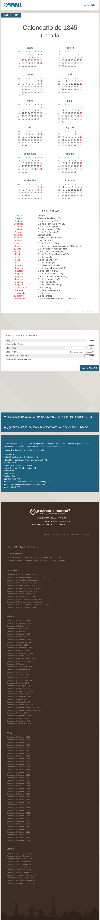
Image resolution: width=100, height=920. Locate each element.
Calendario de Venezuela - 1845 (19, 724)
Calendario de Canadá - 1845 (18, 634)
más (47, 521)
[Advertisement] (50, 391)
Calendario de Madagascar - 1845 (20, 680)
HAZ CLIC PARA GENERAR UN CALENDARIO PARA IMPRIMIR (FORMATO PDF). (50, 417)
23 (41, 89)
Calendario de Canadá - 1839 (18, 772)
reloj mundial (58, 518)
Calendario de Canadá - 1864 (18, 840)
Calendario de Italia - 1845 (17, 678)
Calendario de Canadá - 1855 (18, 816)
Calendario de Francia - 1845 (18, 664)
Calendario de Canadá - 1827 (18, 740)
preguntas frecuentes (63, 521)
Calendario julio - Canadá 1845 (19, 870)
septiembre (30, 153)
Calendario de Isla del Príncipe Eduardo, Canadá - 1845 (29, 580)
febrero (70, 47)
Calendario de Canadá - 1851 (18, 805)
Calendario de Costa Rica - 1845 (19, 642)
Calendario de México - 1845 (18, 683)
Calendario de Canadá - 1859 (18, 827)
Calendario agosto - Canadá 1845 (20, 872)
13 (63, 166)
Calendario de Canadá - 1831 (18, 751)
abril (70, 74)
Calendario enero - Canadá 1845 (19, 853)
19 (23, 116)
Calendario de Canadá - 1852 (18, 808)
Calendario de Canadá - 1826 (18, 737)
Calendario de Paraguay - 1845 (19, 697)
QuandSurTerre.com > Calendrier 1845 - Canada (45, 560)
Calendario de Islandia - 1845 (18, 675)
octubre (70, 153)
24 (23, 92)
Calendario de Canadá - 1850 (18, 802)
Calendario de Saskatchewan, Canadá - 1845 (24, 599)
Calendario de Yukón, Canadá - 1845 (21, 607)
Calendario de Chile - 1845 (17, 637)
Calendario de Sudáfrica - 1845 (19, 716)
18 (63, 142)
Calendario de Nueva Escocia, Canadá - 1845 (25, 586)
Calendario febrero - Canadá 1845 (20, 856)
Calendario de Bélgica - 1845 (18, 626)
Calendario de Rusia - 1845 (17, 713)
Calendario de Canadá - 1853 (18, 810)
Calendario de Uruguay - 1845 (18, 721)
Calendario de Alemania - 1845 (19, 620)
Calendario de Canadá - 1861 (18, 832)
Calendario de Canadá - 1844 (18, 786)
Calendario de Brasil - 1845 (17, 631)
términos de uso (40, 525)
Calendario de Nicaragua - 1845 (19, 686)
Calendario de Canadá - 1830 (18, 748)
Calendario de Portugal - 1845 (18, 702)
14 (23, 140)
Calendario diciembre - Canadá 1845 (21, 883)
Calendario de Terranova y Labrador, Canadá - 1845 (27, 602)
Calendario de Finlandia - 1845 (19, 661)
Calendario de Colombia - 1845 (19, 640)
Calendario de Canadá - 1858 (18, 824)
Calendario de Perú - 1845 (17, 699)
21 (75, 63)
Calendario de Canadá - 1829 (18, 745)
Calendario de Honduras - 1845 (19, 669)
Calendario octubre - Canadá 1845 (20, 878)
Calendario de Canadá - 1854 (18, 813)
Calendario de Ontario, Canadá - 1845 (22, 594)
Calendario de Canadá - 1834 (18, 759)
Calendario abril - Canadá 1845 (19, 861)
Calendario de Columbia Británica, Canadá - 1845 (26, 577)
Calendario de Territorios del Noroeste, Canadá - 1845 (28, 605)
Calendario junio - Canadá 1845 (19, 867)
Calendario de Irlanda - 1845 (18, 672)
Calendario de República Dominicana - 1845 (24, 710)
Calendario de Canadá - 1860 (18, 829)
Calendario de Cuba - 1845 (17, 645)
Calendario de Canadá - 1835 (18, 761)
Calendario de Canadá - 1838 (18, 769)
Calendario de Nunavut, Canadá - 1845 (22, 591)
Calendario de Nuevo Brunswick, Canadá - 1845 (25, 588)
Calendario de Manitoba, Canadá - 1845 (22, 583)
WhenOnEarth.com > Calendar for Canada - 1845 (43, 557)
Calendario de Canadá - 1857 (18, 821)
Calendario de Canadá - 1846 (18, 791)
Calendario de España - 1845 (18, 656)
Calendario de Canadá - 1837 (18, 767)
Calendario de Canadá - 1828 (18, 742)
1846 (16, 15)
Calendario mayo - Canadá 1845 (19, 864)
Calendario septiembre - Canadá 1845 (21, 875)
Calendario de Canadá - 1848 (18, 797)
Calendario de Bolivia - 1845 (18, 629)
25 (72, 195)
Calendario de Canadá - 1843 (18, 783)
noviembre (30, 180)
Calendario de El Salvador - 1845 (20, 653)
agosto (70, 127)
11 (26, 193)
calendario (42, 518)
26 (75, 195)
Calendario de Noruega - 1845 (18, 688)
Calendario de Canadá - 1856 (18, 818)
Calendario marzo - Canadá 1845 (20, 859)
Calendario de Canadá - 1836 (18, 764)
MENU (89, 5)
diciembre (69, 180)
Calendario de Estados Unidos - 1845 (21, 659)
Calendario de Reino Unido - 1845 (20, 705)
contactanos (58, 525)
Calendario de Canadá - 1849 (18, 799)
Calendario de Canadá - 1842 (18, 780)
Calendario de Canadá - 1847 (18, 794)
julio (30, 127)
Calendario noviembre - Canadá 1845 (21, 880)
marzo (30, 74)
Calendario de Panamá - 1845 (18, 694)
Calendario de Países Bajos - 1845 (20, 691)
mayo (30, 100)
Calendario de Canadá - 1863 (18, 837)
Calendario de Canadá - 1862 (18, 835)
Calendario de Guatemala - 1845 (19, 667)
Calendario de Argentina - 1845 (19, 623)
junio (70, 100)
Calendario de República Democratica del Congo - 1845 (28, 707)
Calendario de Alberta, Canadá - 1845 (21, 575)
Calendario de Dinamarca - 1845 (19, 648)
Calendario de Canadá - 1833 (18, 756)
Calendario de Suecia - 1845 (18, 718)
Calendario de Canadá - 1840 (18, 775)
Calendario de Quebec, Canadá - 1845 (22, 596)
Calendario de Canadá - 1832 (18, 753)
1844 (5, 15)
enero (30, 47)
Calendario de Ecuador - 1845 (18, 650)
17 (63, 63)
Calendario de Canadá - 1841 (18, 778)
